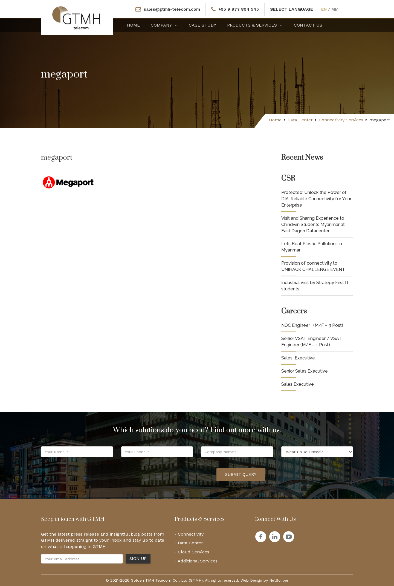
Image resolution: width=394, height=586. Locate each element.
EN (325, 9)
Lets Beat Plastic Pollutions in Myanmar (311, 247)
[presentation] (170, 474)
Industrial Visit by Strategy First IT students (315, 285)
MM (336, 9)
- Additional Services (196, 561)
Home (133, 25)
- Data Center (189, 542)
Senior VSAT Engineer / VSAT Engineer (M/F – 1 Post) (311, 341)
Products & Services (255, 25)
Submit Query (240, 474)
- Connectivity (189, 534)
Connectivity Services (341, 119)
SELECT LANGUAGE (292, 9)
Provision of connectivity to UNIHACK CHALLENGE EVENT (313, 266)
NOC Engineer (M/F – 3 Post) (312, 325)
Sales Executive (298, 358)
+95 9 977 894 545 (239, 9)
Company (164, 25)
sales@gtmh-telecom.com (171, 9)
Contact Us (308, 25)
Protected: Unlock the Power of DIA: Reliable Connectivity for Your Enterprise (316, 199)
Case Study (202, 25)
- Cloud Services (192, 551)
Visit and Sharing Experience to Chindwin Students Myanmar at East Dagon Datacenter (313, 224)
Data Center (300, 119)
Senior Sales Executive (304, 371)
